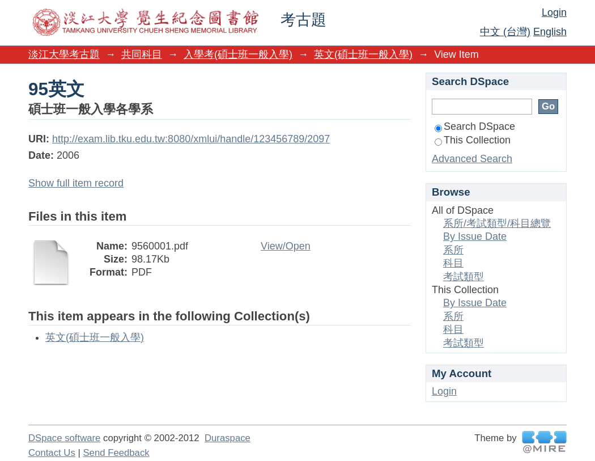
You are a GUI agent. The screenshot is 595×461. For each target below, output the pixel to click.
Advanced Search (472, 158)
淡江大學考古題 (64, 54)
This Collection (473, 140)
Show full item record (76, 183)
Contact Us (51, 452)
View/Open (286, 246)
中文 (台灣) (505, 31)
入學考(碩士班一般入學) (238, 54)
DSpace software (64, 438)
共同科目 (141, 54)
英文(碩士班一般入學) (363, 54)
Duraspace (227, 438)
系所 (453, 250)
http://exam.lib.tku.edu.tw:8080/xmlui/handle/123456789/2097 (191, 139)
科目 (453, 263)
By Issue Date (475, 236)
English (550, 31)
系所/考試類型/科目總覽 (497, 223)
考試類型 (463, 276)
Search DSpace (475, 126)
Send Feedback (116, 452)
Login (554, 12)
